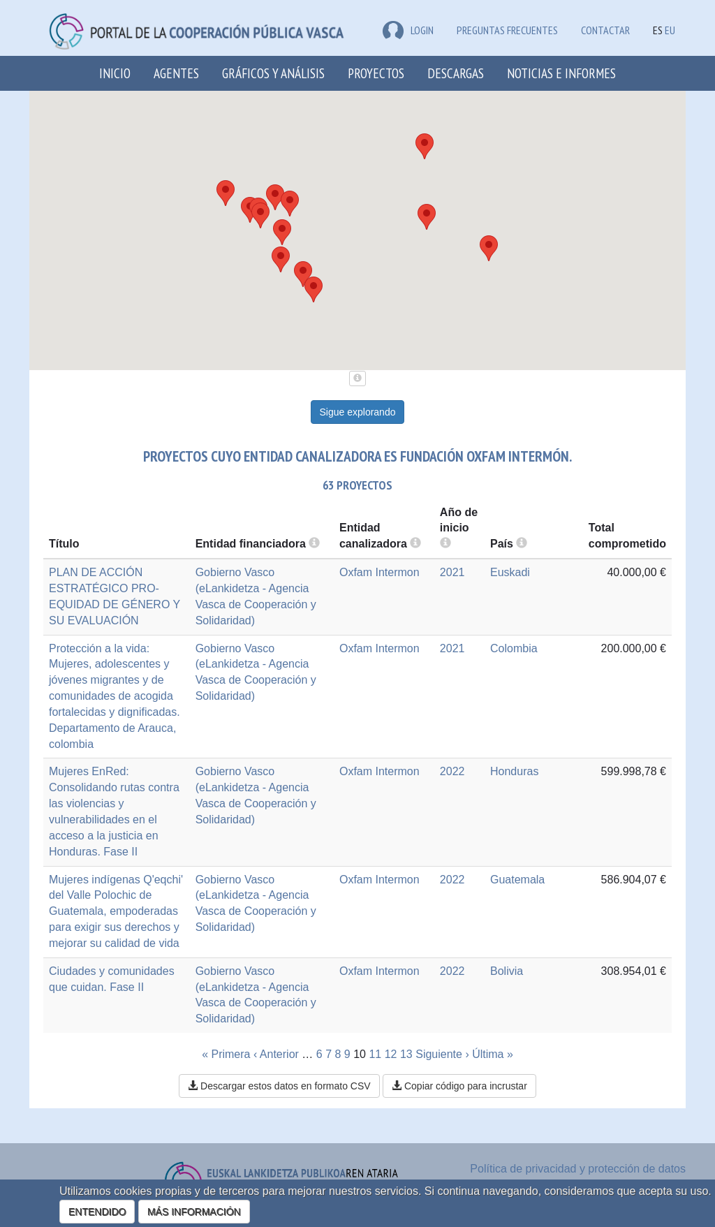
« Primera (226, 1054)
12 (391, 1054)
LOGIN (408, 30)
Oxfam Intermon (379, 572)
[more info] (445, 544)
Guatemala (517, 880)
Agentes (176, 73)
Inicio (115, 73)
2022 (452, 771)
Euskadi (510, 572)
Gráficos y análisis (273, 73)
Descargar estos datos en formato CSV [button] (279, 1086)
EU (670, 30)
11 (375, 1054)
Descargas (455, 73)
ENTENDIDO (97, 1211)
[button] (313, 289)
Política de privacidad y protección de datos (578, 1169)
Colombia (514, 648)
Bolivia (506, 971)
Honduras (514, 771)
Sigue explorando (358, 412)
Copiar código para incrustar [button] (459, 1086)
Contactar (605, 30)
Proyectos (376, 73)
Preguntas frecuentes (507, 30)
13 (406, 1054)
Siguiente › (442, 1054)
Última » (492, 1054)
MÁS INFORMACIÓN (194, 1211)
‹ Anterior (276, 1054)
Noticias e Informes (561, 73)
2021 (452, 572)
